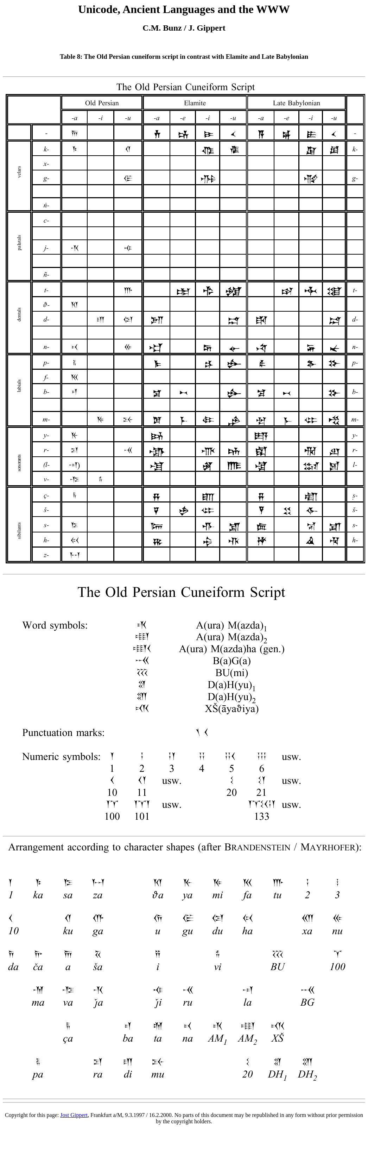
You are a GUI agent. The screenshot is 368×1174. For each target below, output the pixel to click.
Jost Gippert (74, 1115)
